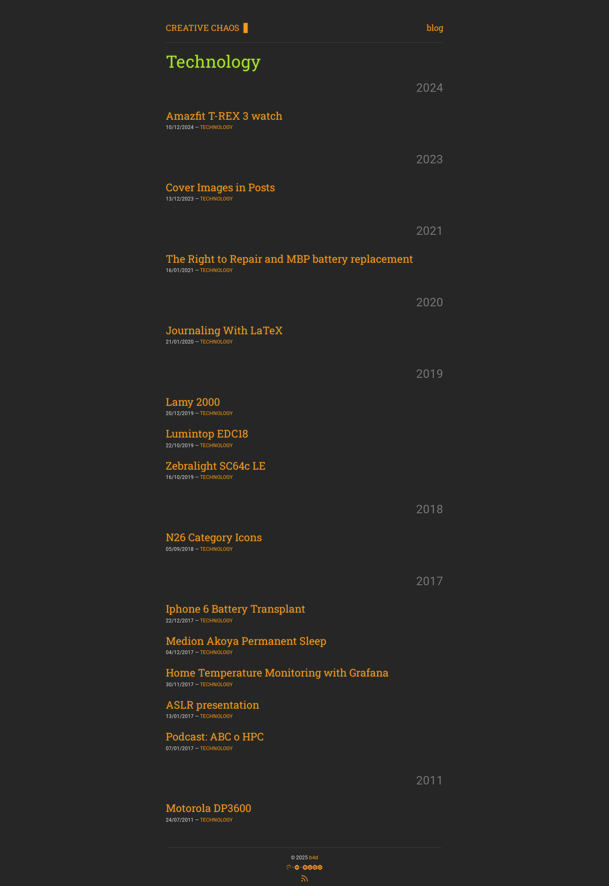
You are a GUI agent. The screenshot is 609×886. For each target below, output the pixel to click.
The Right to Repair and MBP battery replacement (289, 259)
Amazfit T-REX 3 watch (224, 116)
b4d (313, 858)
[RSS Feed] (304, 877)
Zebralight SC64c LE (216, 466)
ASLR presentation (212, 705)
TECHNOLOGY (216, 127)
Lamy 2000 (193, 402)
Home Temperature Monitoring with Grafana (277, 673)
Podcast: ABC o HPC (215, 736)
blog (435, 27)
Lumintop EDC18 (207, 433)
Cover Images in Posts (220, 187)
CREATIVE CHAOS (202, 27)
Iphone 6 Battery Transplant (235, 609)
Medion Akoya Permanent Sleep (246, 641)
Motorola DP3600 (208, 808)
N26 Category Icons (214, 537)
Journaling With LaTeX (224, 330)
